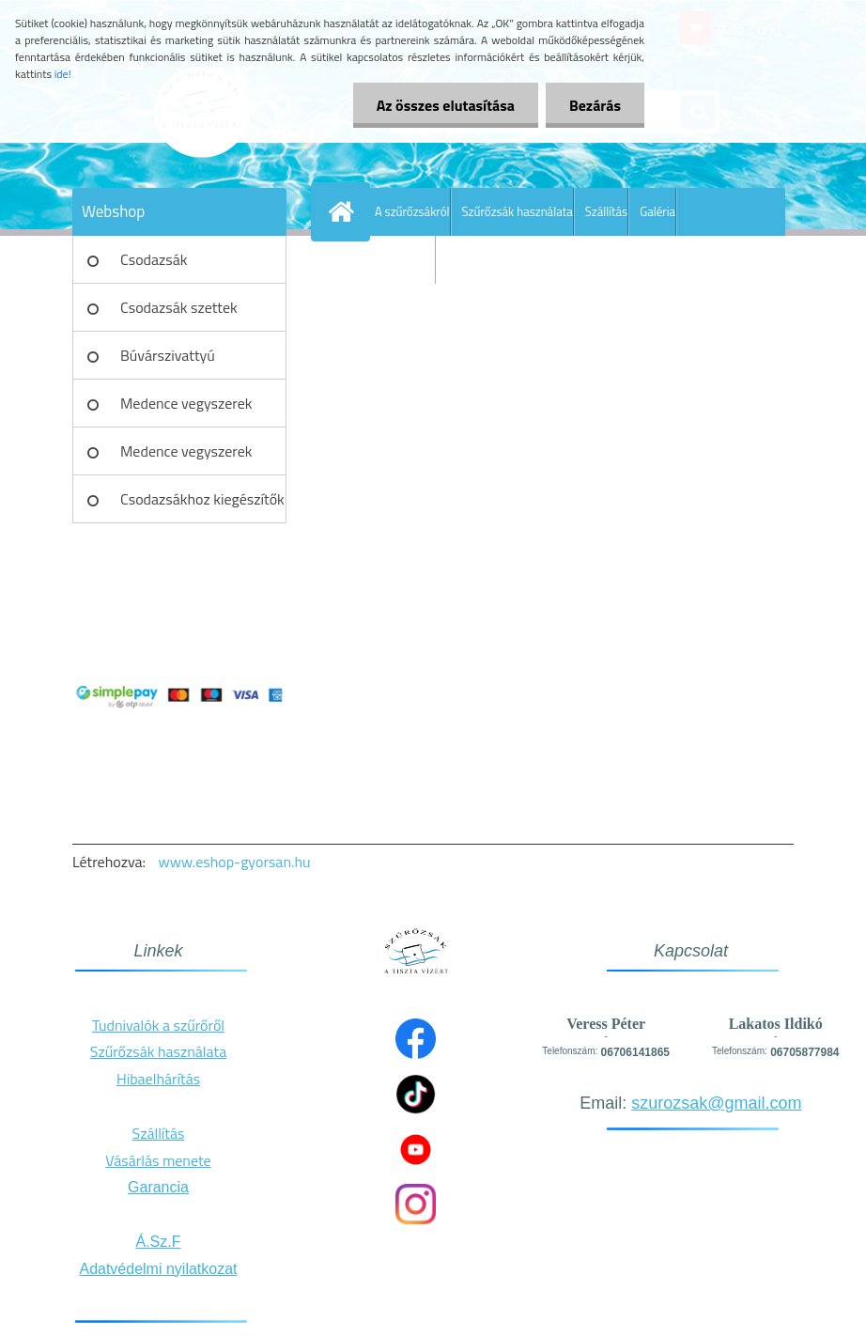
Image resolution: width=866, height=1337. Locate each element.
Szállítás (606, 211)
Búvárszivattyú (167, 355)
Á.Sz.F (157, 1242)
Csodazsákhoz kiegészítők (202, 499)
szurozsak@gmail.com (716, 1103)
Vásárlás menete (157, 1160)
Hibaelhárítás (158, 1078)
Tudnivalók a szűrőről (158, 1025)
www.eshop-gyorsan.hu (235, 861)
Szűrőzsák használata (517, 211)
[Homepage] (345, 211)
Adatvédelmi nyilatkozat (158, 1269)
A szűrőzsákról (412, 211)
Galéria (657, 211)
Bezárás (595, 105)
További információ (386, 259)
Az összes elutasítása (446, 105)
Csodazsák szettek (179, 307)
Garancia (158, 1187)
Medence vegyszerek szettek (186, 457)
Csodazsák (153, 259)
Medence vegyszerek (186, 403)
